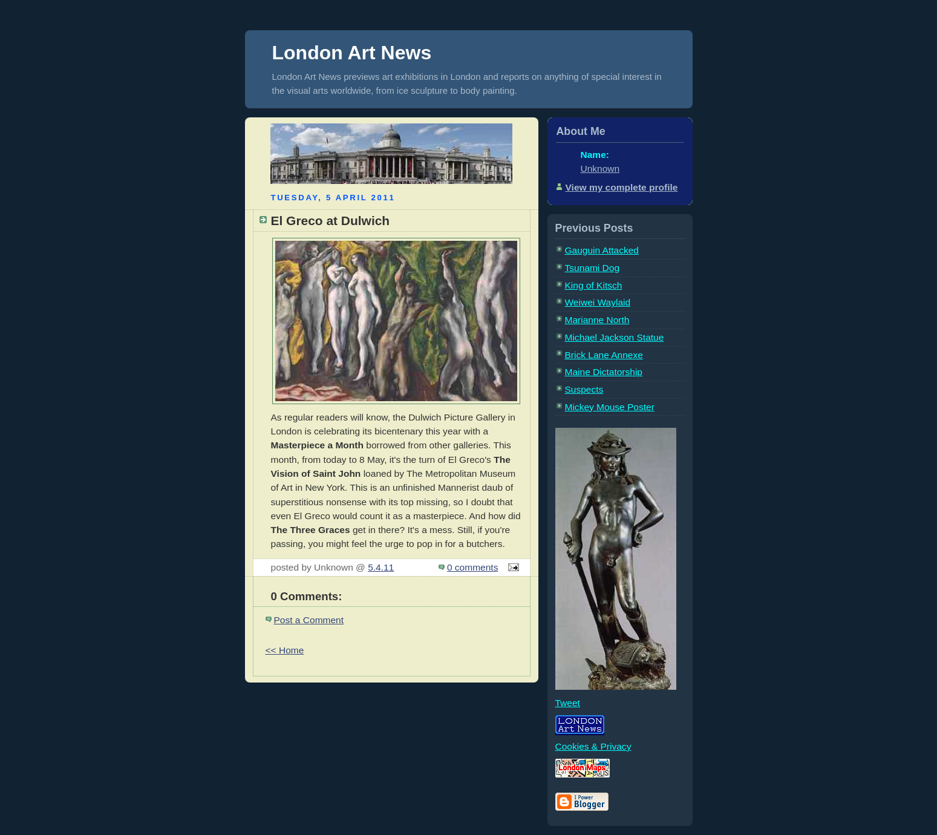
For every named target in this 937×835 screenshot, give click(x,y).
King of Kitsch (593, 285)
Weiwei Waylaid (598, 302)
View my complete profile (622, 187)
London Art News (352, 53)
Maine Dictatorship (604, 372)
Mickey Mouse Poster (610, 407)
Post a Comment (309, 620)
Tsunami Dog (592, 268)
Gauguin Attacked (602, 250)
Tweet (567, 703)
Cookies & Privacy (593, 746)
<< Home (285, 650)
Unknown (600, 168)
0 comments (472, 567)
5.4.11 (381, 567)
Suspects (584, 389)
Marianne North (597, 320)
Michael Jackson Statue (614, 337)
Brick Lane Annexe (604, 355)
